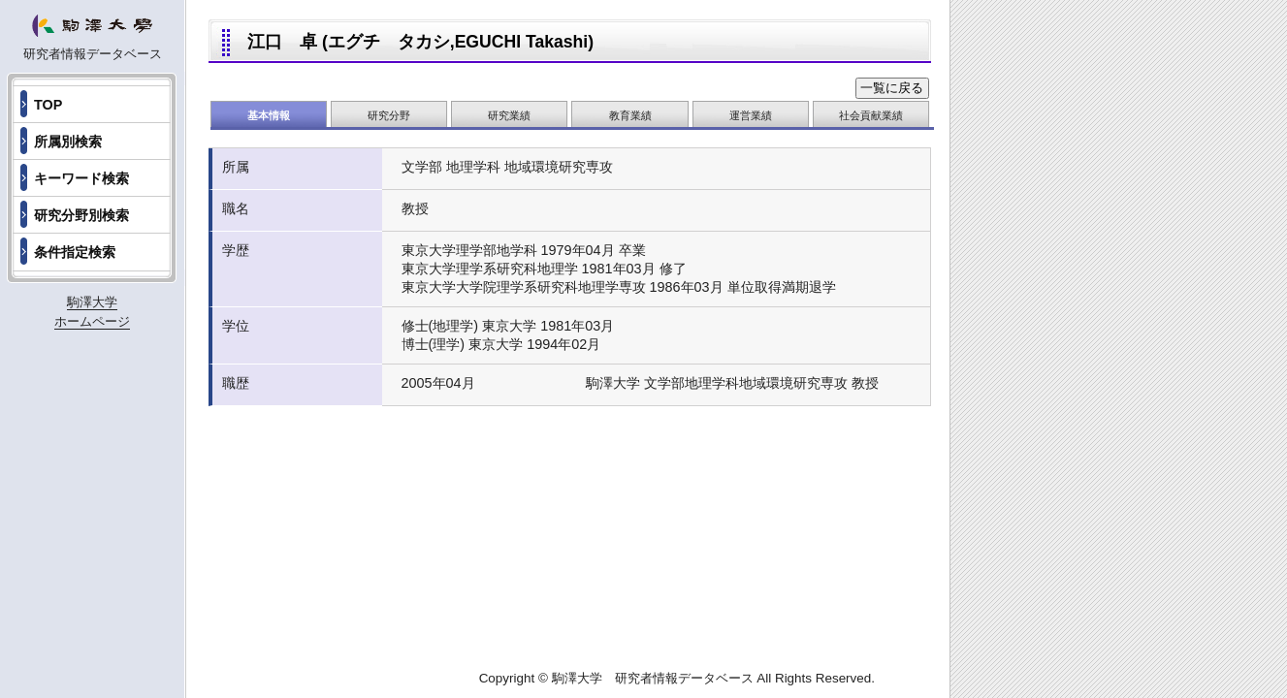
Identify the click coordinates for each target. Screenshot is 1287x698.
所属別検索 (68, 141)
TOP (48, 104)
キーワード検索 (81, 178)
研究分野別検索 (81, 215)
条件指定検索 (74, 252)
